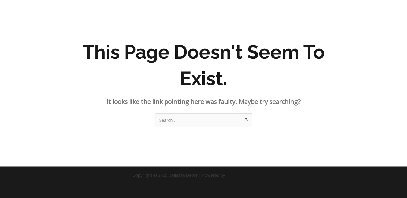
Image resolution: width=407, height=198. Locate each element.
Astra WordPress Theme (250, 175)
